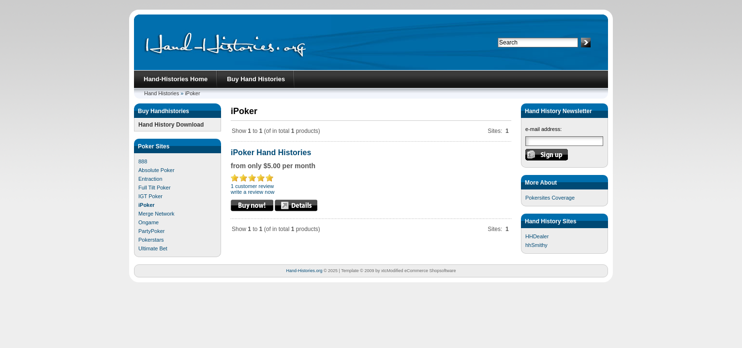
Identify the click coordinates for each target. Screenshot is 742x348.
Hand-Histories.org (304, 270)
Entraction (150, 179)
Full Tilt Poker (154, 187)
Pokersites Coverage (550, 198)
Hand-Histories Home (176, 79)
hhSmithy (536, 245)
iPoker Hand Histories (271, 152)
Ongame (148, 222)
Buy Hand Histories (256, 79)
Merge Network (156, 214)
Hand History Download (171, 124)
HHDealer (537, 236)
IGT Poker (150, 196)
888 (142, 161)
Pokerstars (151, 240)
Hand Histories (161, 93)
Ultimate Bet (152, 248)
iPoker (192, 93)
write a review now (252, 192)
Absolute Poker (156, 170)
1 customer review (252, 186)
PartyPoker (151, 231)
